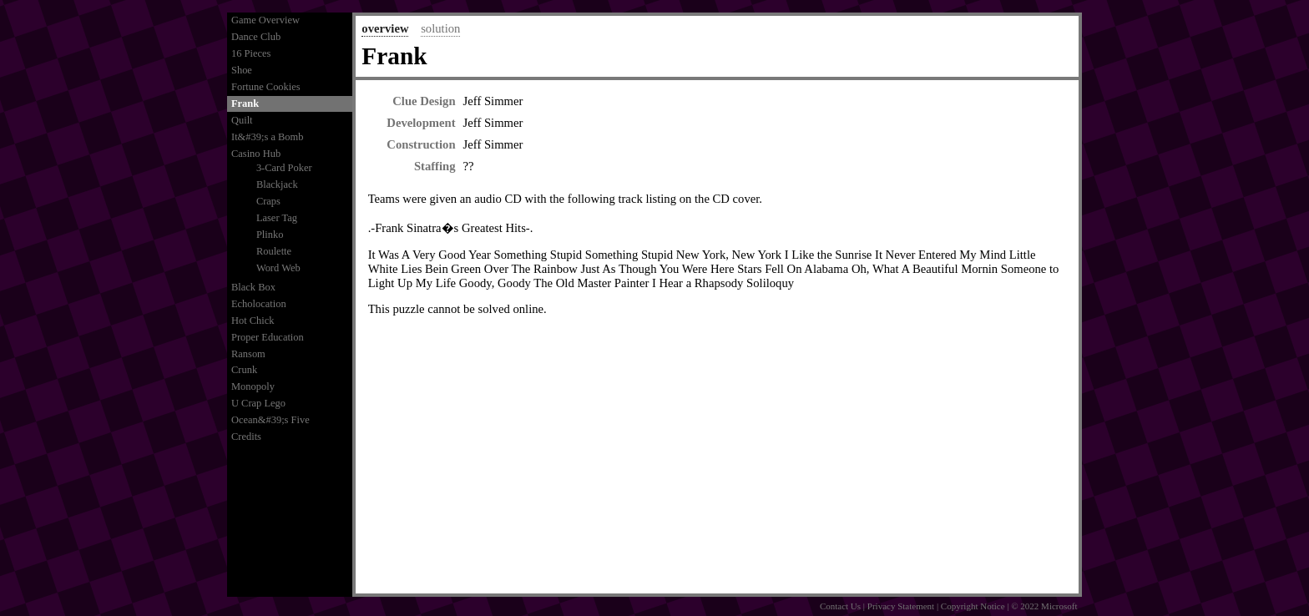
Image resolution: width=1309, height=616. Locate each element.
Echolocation (258, 304)
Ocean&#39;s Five (270, 420)
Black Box (253, 287)
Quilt (242, 120)
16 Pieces (250, 53)
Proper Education (267, 337)
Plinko (270, 234)
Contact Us (840, 606)
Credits (246, 436)
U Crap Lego (258, 403)
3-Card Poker (284, 168)
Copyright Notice (973, 606)
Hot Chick (253, 320)
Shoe (241, 70)
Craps (268, 201)
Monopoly (253, 386)
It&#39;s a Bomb (267, 137)
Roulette (273, 251)
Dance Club (255, 37)
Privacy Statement (900, 606)
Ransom (248, 354)
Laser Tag (276, 218)
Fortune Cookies (266, 87)
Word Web (278, 268)
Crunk (244, 370)
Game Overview (265, 20)
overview (384, 28)
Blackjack (277, 184)
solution (440, 28)
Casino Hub (255, 153)
